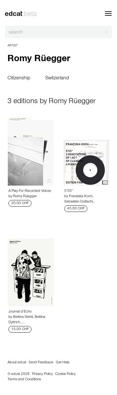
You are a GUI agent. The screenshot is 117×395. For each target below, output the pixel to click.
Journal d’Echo (20, 312)
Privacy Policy (42, 374)
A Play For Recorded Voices (29, 191)
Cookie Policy (65, 374)
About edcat (16, 363)
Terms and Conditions (24, 380)
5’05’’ (69, 191)
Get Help (63, 363)
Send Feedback (41, 363)
